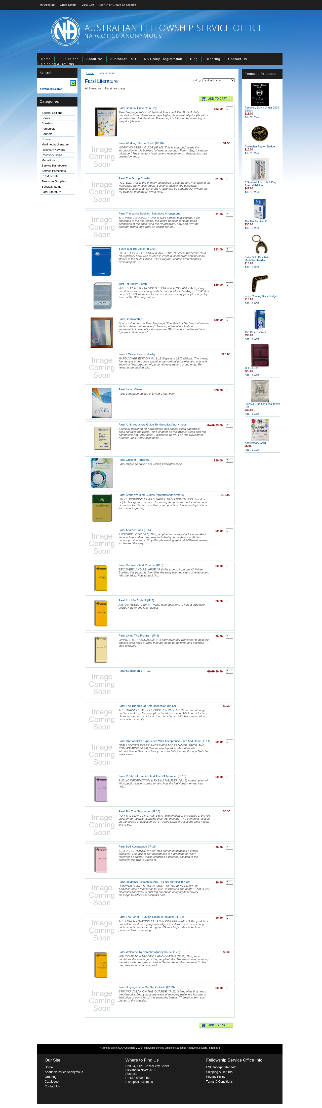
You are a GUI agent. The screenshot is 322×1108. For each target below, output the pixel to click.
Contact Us (52, 1086)
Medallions (56, 161)
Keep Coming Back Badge (261, 296)
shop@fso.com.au (140, 1082)
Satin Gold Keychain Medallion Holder (257, 259)
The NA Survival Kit (256, 221)
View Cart (88, 4)
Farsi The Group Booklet (134, 178)
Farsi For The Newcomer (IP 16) (139, 811)
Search (46, 73)
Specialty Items (51, 186)
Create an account (124, 4)
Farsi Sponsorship (130, 319)
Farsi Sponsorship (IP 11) (135, 670)
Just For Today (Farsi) (133, 283)
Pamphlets (48, 128)
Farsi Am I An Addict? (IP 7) (136, 600)
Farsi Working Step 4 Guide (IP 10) (141, 143)
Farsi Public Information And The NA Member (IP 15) (152, 776)
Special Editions (52, 112)
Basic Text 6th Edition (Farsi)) (138, 248)
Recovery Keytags (53, 149)
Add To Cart (252, 117)
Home (90, 73)
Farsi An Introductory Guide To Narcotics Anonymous (153, 424)
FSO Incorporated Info (221, 1067)
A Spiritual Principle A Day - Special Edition (261, 184)
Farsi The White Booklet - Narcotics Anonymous (149, 213)
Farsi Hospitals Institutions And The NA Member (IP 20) (154, 881)
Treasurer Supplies (54, 181)
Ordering (51, 1077)
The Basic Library (255, 332)
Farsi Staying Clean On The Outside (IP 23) (147, 987)
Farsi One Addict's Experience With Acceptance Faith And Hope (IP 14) (164, 741)
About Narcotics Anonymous (64, 1072)
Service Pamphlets (54, 170)
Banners (47, 133)
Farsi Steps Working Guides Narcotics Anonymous (151, 494)
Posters (47, 139)
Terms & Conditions (219, 1081)
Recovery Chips (52, 154)
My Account (47, 4)
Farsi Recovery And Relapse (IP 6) (141, 565)
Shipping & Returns (219, 1072)
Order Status (68, 4)
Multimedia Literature (55, 144)
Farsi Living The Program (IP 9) (139, 635)
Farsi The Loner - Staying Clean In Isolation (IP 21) (151, 916)
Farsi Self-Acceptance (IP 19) (138, 846)
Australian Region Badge (260, 146)
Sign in (103, 4)
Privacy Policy (215, 1077)
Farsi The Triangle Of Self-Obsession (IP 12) (147, 705)
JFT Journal (252, 368)
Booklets (47, 123)
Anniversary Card (255, 442)
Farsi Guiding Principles (134, 459)
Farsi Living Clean (130, 389)
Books (46, 118)
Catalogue (52, 1081)
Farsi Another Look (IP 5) (135, 530)
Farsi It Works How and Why (137, 354)
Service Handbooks (54, 165)
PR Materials (50, 176)
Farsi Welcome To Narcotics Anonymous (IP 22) (149, 952)
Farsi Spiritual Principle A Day (138, 108)
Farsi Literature (51, 191)
